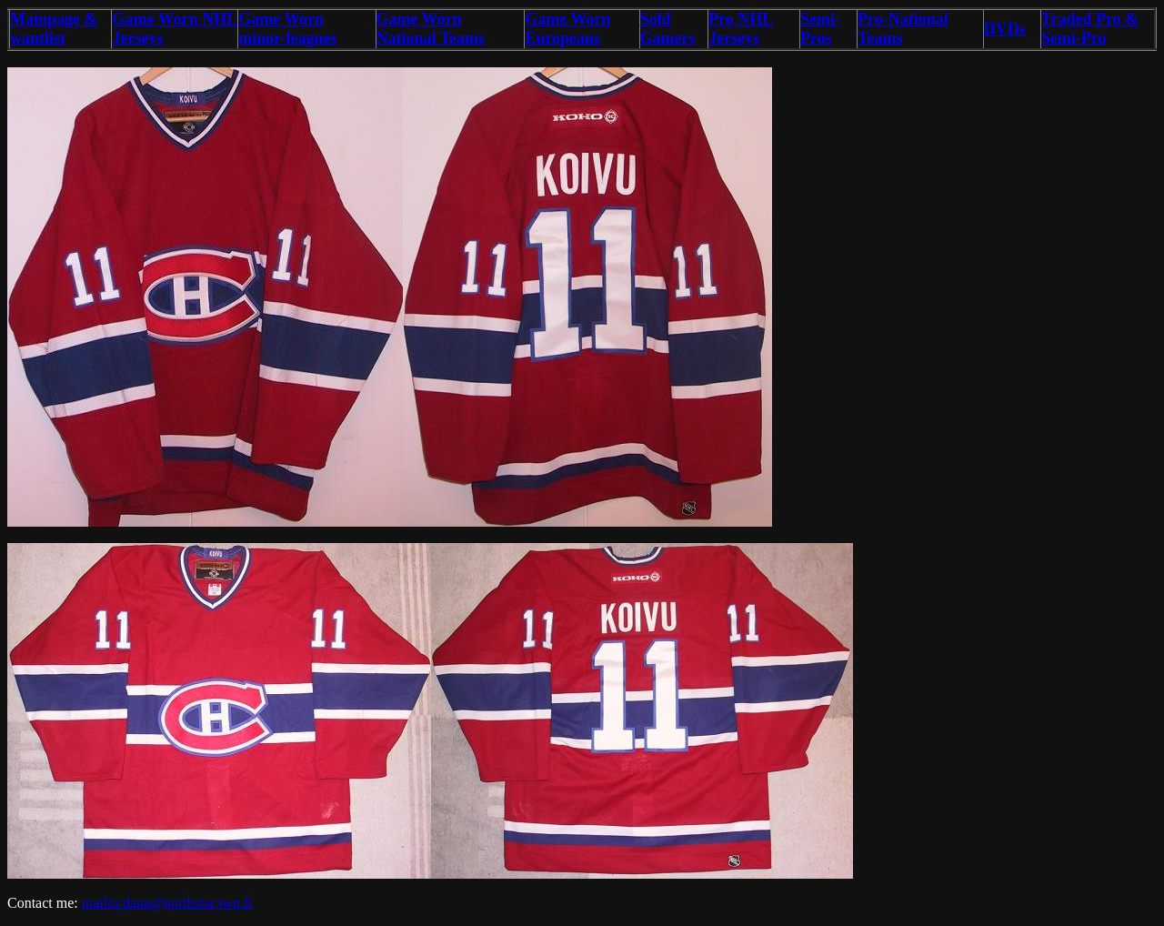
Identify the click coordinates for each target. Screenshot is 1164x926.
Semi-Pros (820, 28)
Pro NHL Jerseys (740, 28)
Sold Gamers (668, 28)
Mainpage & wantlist (54, 28)
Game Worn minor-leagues (287, 28)
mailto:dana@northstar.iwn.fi (167, 903)
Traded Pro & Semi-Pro (1090, 28)
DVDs (1005, 29)
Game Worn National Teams (431, 28)
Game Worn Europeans (567, 28)
